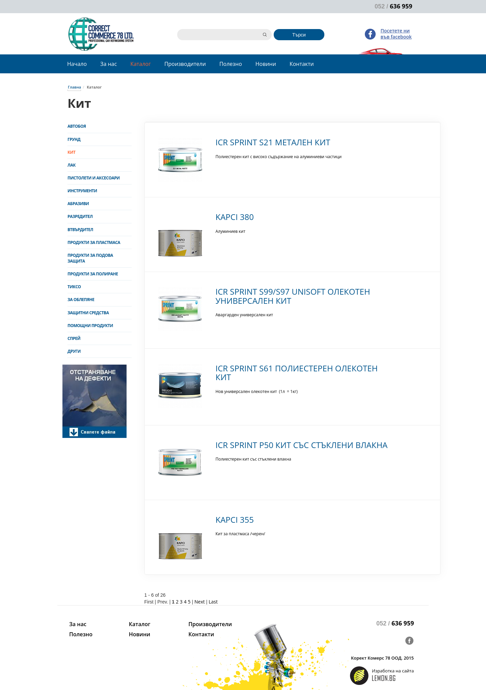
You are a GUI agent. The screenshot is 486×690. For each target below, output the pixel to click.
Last (213, 601)
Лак (72, 165)
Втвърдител (80, 229)
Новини (265, 64)
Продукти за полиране (93, 274)
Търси (299, 35)
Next (199, 601)
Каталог (140, 64)
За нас (108, 64)
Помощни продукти (90, 325)
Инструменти (82, 191)
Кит (71, 152)
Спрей (74, 338)
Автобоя (77, 126)
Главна (74, 87)
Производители (185, 64)
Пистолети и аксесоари (94, 178)
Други (74, 351)
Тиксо (74, 287)
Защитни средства (88, 313)
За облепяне (81, 299)
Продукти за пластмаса (94, 242)
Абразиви (78, 203)
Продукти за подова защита (90, 258)
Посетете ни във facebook (396, 33)
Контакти (302, 64)
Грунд (74, 139)
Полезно (230, 64)
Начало (77, 64)
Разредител (80, 216)
